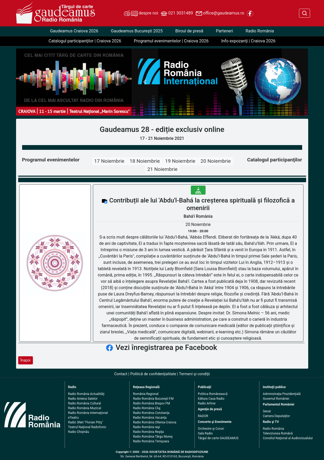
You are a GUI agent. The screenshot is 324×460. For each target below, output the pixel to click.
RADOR (203, 416)
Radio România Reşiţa (148, 432)
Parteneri (224, 30)
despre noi (141, 13)
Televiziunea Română (277, 433)
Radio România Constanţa (151, 413)
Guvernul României (276, 398)
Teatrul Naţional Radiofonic (87, 427)
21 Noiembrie (162, 169)
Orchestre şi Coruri (211, 429)
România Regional (145, 394)
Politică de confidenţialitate (153, 374)
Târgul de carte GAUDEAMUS (218, 438)
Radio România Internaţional (88, 413)
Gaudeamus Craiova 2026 (74, 30)
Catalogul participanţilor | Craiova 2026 (84, 40)
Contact (120, 374)
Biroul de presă (189, 30)
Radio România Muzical (84, 408)
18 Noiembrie (144, 161)
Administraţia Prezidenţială (282, 394)
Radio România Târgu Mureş (152, 436)
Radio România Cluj (146, 408)
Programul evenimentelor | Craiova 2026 (171, 40)
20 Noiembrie (216, 161)
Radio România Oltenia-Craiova (154, 422)
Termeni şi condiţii (194, 374)
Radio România (260, 30)
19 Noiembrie (180, 161)
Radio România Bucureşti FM (153, 398)
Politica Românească (213, 394)
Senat (267, 411)
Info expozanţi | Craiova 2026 (248, 40)
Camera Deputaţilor (276, 416)
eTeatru (73, 417)
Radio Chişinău (78, 432)
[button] (145, 82)
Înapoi (26, 360)
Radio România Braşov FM (151, 403)
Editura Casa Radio (211, 398)
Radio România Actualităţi (86, 394)
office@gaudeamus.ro (220, 13)
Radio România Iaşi (146, 427)
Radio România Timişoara (151, 441)
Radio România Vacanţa (150, 417)
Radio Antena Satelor (83, 398)
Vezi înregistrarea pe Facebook (166, 347)
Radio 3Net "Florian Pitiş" (85, 422)
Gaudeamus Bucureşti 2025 (137, 30)
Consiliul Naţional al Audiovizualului (288, 438)
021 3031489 (177, 13)
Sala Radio (205, 433)
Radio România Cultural (84, 403)
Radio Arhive (207, 403)
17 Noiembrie (109, 161)
